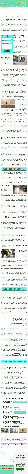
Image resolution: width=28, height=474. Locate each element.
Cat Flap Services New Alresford (12, 398)
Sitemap (2, 465)
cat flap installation (14, 312)
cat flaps (6, 81)
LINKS (13, 6)
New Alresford (18, 292)
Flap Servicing (4, 438)
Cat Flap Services (22, 443)
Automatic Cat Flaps (14, 438)
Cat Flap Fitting (6, 465)
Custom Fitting (5, 444)
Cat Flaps (7, 440)
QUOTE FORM (16, 353)
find (5, 367)
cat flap (17, 36)
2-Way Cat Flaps (13, 443)
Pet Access (7, 439)
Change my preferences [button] (20, 470)
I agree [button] (18, 468)
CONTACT (20, 6)
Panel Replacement (16, 439)
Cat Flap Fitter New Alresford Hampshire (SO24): (14, 19)
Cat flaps (3, 292)
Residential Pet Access (16, 440)
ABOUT (17, 6)
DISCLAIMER (24, 6)
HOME (10, 6)
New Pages (11, 465)
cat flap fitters (10, 304)
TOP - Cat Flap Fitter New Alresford (9, 454)
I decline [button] (22, 468)
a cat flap (16, 29)
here (5, 393)
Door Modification (14, 444)
